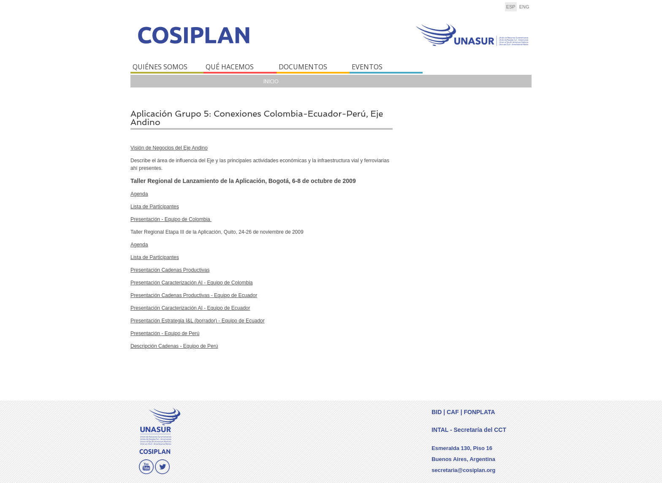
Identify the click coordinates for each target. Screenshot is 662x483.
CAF (453, 412)
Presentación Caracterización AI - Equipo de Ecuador (190, 308)
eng (524, 6)
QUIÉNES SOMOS (160, 66)
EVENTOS (367, 66)
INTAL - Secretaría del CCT (468, 429)
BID (436, 412)
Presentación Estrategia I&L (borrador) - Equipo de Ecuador (197, 321)
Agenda (139, 194)
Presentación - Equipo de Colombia (171, 219)
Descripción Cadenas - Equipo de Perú (174, 346)
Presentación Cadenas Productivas (169, 270)
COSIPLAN (228, 41)
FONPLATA (479, 412)
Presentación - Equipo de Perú (164, 333)
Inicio (271, 81)
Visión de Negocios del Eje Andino (169, 148)
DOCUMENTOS (303, 66)
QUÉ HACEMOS (230, 66)
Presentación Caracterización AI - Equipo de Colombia (191, 283)
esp (510, 6)
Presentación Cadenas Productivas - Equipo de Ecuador (193, 295)
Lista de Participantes (154, 207)
